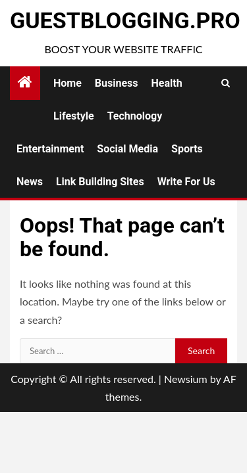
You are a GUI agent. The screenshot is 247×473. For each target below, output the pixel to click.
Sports (187, 149)
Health (166, 83)
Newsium (185, 378)
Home (67, 83)
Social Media (127, 149)
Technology (135, 116)
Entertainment (50, 149)
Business (116, 83)
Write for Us (186, 181)
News (29, 181)
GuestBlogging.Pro (125, 20)
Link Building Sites (100, 181)
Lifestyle (73, 116)
